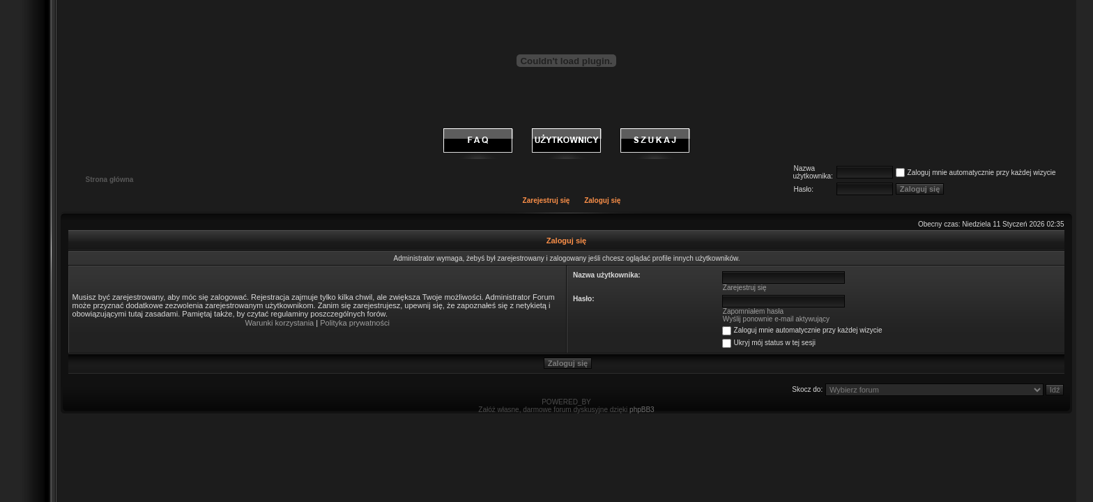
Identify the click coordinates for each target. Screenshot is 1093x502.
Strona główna (110, 179)
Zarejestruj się (546, 200)
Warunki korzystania (279, 323)
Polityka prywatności (355, 323)
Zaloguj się (602, 200)
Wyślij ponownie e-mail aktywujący (776, 319)
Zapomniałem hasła (753, 311)
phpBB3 (642, 409)
